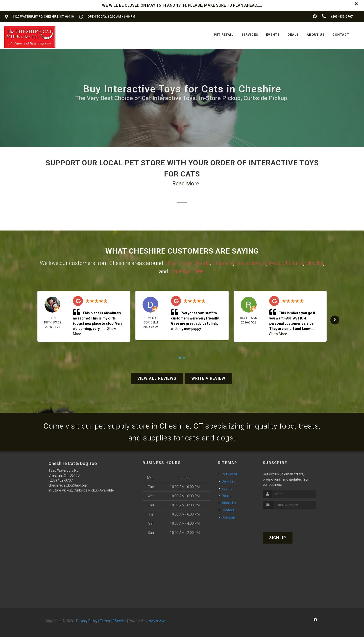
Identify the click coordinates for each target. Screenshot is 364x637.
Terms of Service (113, 621)
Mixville (314, 263)
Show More (278, 334)
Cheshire (222, 263)
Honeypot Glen (186, 271)
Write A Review (208, 378)
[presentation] (289, 518)
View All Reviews (156, 378)
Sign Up (277, 537)
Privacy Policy (86, 621)
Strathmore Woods (187, 263)
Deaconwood (250, 263)
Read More (185, 183)
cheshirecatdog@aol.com (68, 485)
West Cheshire (285, 263)
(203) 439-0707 (61, 480)
